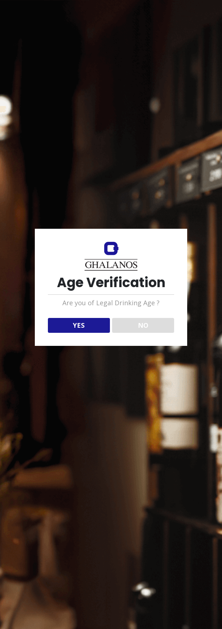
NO (143, 325)
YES (79, 325)
